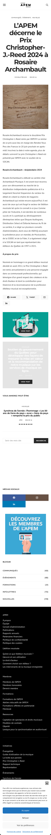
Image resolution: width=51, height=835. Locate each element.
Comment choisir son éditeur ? (17, 663)
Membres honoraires (12, 685)
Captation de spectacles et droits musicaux (22, 719)
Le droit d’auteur (10, 660)
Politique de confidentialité (15, 639)
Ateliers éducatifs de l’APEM (15, 702)
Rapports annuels (11, 633)
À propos (7, 620)
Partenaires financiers (12, 636)
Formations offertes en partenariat (18, 705)
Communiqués (16, 18)
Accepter (25, 810)
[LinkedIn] (14, 504)
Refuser (25, 818)
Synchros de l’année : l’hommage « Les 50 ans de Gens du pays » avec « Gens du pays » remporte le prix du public (25, 413)
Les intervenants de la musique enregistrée (22, 666)
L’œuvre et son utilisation (14, 657)
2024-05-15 (28, 325)
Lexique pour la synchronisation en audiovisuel (25, 729)
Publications (8, 630)
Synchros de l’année (12, 778)
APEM (21, 325)
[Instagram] (37, 497)
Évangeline (8, 751)
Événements (27, 18)
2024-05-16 (33, 77)
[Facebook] (14, 497)
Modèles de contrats (12, 723)
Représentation (10, 767)
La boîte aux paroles (12, 757)
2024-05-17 (28, 375)
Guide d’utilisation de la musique (18, 754)
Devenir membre (10, 688)
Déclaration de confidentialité (32, 832)
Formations (9, 585)
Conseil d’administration (14, 626)
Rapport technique (11, 764)
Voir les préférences (25, 825)
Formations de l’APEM (13, 699)
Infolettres (25, 317)
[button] (47, 783)
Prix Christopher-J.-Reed (13, 761)
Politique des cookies (14, 832)
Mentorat (7, 709)
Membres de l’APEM (12, 682)
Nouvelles (36, 18)
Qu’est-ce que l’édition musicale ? (18, 653)
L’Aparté (6, 726)
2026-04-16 (28, 420)
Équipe (6, 623)
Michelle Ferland (21, 77)
